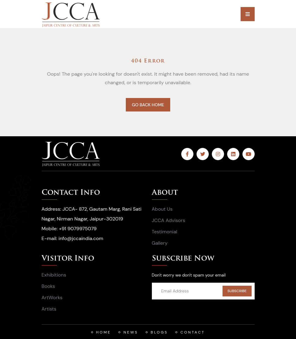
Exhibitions (54, 275)
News (130, 332)
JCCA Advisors (168, 220)
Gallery (160, 243)
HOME (103, 332)
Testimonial (164, 231)
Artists (49, 309)
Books (48, 286)
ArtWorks (52, 297)
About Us (162, 209)
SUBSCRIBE (237, 290)
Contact (192, 332)
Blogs (159, 332)
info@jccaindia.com (80, 238)
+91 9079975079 (77, 228)
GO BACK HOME (148, 104)
